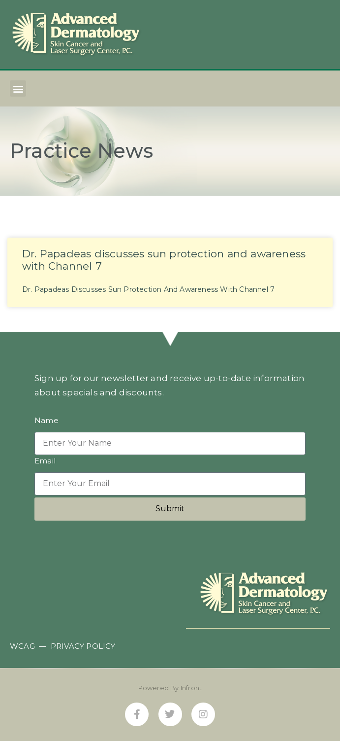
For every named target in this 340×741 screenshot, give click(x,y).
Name (46, 421)
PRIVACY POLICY (83, 646)
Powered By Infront (170, 688)
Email (45, 461)
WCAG (22, 646)
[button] (18, 88)
